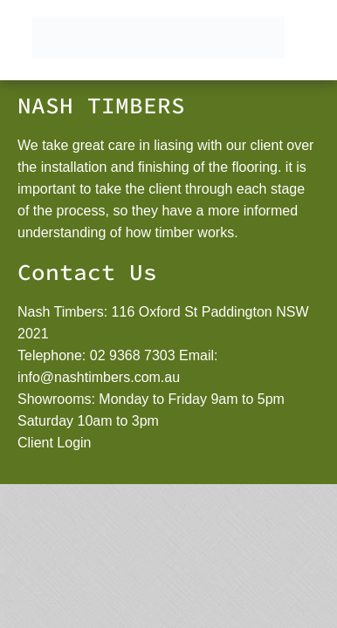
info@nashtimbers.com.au (98, 377)
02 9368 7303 (132, 355)
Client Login (54, 442)
